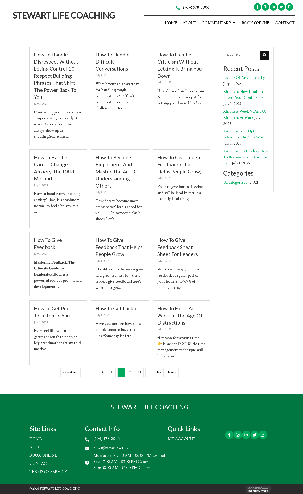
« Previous (69, 372)
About (36, 447)
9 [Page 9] (112, 372)
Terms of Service (48, 471)
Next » (172, 372)
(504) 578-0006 (196, 7)
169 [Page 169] (159, 372)
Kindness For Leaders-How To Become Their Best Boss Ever (245, 157)
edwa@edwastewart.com (113, 447)
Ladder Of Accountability (244, 77)
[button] (257, 7)
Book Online (43, 455)
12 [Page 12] (139, 372)
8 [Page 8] (102, 372)
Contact (39, 463)
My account (181, 439)
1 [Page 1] (84, 372)
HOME (35, 439)
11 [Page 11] (130, 372)
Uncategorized (235, 182)
